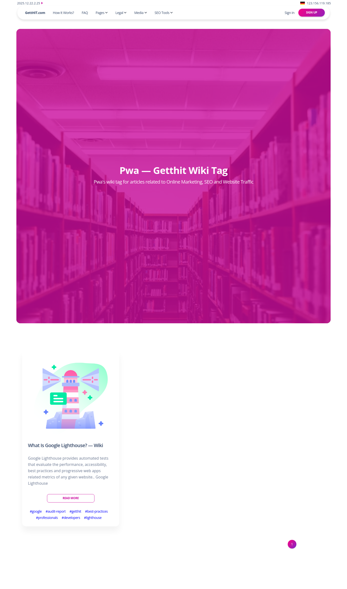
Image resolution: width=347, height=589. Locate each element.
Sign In (289, 12)
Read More (71, 498)
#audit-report (56, 511)
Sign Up (311, 12)
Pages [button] (102, 12)
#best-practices (96, 511)
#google (36, 511)
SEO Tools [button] (164, 12)
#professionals (47, 517)
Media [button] (140, 12)
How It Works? (63, 12)
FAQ (85, 12)
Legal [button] (121, 12)
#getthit (75, 511)
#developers (71, 517)
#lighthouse (92, 517)
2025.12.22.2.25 (30, 3)
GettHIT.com (35, 12)
